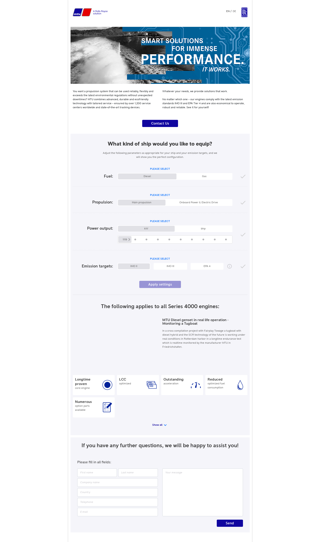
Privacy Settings (181, 524)
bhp (203, 228)
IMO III (170, 266)
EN (228, 11)
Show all (157, 400)
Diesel (147, 176)
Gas (204, 176)
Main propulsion (141, 202)
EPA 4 (207, 266)
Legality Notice (140, 524)
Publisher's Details (117, 524)
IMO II (133, 266)
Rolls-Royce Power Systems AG (165, 519)
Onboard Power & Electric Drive (198, 202)
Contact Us (160, 123)
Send (230, 498)
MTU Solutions (202, 524)
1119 (125, 239)
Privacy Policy (160, 524)
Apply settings (160, 284)
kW (146, 228)
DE (234, 11)
